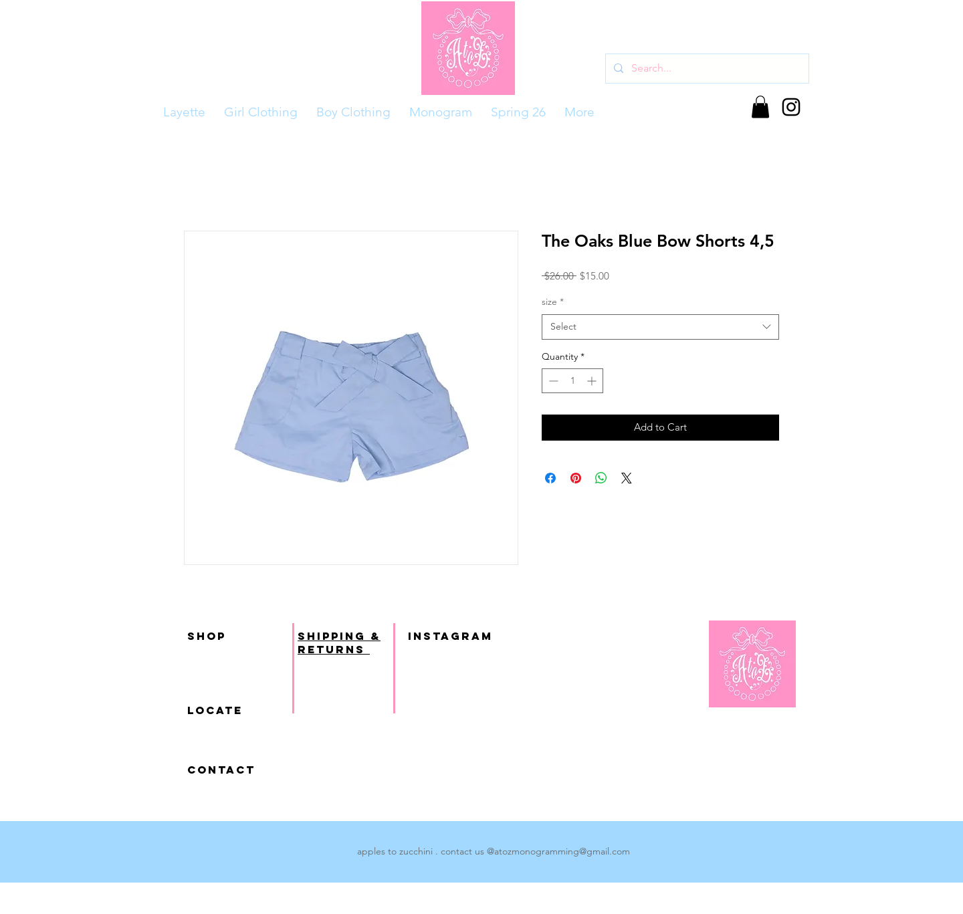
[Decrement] (552, 380)
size (553, 302)
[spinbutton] (572, 380)
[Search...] (705, 68)
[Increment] (592, 380)
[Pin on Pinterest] (576, 478)
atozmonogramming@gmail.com (562, 851)
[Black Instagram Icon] (791, 107)
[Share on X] (627, 478)
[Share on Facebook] (550, 478)
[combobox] (660, 327)
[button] (760, 107)
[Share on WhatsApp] (601, 478)
